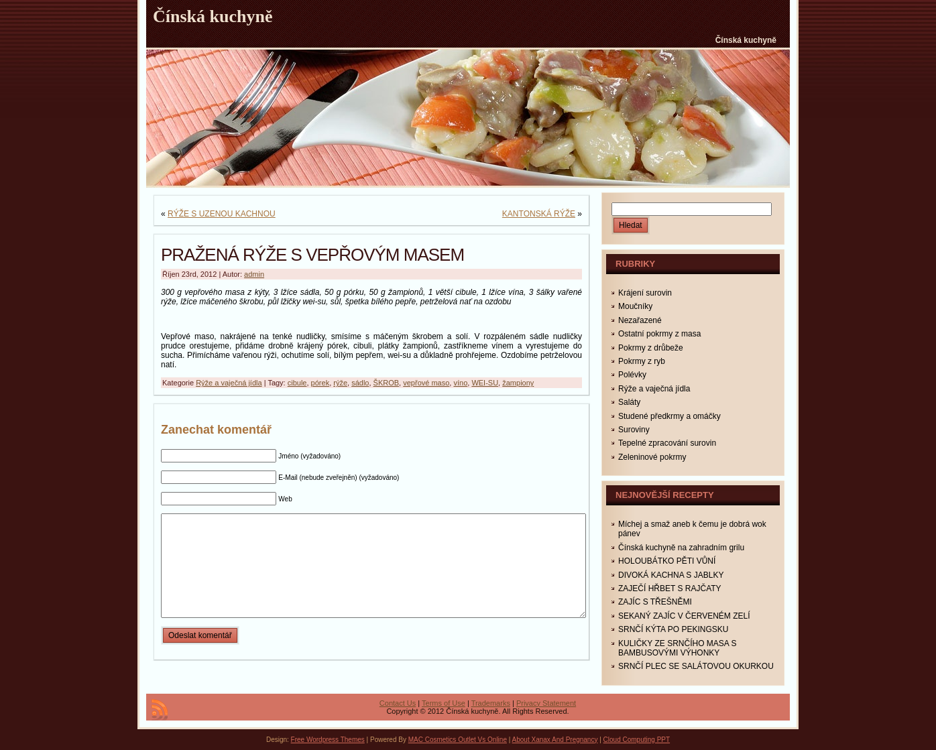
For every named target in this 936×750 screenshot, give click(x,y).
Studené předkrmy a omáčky (669, 416)
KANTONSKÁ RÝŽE (538, 213)
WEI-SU (484, 383)
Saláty (629, 402)
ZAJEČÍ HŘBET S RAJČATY (669, 588)
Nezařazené (640, 320)
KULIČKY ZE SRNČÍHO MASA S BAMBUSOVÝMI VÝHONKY (677, 648)
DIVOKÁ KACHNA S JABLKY (670, 575)
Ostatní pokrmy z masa (659, 333)
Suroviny (634, 429)
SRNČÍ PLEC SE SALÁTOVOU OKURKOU (696, 666)
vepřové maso (426, 383)
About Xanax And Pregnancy (555, 739)
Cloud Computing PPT (636, 739)
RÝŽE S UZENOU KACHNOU (222, 213)
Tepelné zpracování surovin (667, 443)
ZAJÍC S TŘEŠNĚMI (655, 602)
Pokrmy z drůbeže (650, 348)
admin (254, 274)
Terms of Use (443, 703)
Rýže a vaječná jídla (228, 383)
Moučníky (635, 306)
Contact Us (397, 703)
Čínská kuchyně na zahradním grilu (681, 547)
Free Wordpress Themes (328, 739)
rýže (340, 383)
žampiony (518, 383)
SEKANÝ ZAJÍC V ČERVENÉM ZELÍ (684, 616)
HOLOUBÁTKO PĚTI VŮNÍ (666, 561)
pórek (320, 383)
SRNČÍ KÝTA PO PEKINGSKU (673, 629)
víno (460, 383)
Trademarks (490, 703)
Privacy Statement (546, 703)
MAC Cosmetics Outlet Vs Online (457, 739)
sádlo (360, 383)
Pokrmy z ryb (641, 361)
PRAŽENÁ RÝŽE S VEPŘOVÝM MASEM (312, 255)
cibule (297, 383)
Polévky (632, 374)
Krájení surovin (645, 293)
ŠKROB (386, 383)
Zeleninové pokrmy (652, 457)
